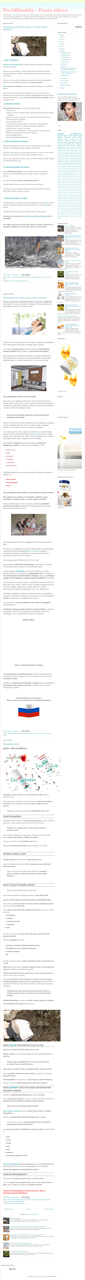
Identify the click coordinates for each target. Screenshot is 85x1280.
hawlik (73, 137)
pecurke (72, 158)
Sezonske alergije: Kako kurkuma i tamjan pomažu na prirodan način (72, 326)
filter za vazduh (32, 551)
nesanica (59, 182)
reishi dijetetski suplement (63, 205)
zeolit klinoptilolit (16, 1201)
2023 (60, 42)
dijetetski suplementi (25, 277)
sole (68, 208)
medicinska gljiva (63, 139)
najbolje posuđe (61, 181)
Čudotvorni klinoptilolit (10, 1164)
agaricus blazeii (65, 171)
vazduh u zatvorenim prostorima (38, 733)
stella (59, 210)
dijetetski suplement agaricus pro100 (74, 174)
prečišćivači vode (74, 184)
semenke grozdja (62, 163)
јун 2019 (63, 66)
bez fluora (22, 1199)
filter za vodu (74, 153)
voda (65, 148)
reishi (76, 139)
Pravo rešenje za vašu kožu (12, 1111)
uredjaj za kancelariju (65, 211)
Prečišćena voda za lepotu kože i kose (67, 316)
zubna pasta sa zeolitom (67, 216)
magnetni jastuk (63, 135)
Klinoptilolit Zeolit (11, 744)
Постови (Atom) (33, 1214)
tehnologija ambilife (75, 210)
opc (69, 158)
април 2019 (64, 80)
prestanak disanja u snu (66, 184)
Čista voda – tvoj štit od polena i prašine (20, 1243)
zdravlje (67, 163)
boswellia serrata (62, 144)
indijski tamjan (61, 145)
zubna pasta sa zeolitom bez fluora (69, 164)
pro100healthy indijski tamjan (76, 197)
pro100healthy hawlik (64, 197)
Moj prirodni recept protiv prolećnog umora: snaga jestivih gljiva (73, 306)
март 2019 (63, 83)
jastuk (62, 155)
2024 (60, 39)
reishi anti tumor (78, 203)
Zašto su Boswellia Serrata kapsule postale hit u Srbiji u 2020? (72, 284)
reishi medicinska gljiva (69, 206)
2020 (60, 48)
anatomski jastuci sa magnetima (66, 142)
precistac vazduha (76, 147)
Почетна (28, 1209)
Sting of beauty (74, 148)
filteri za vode (79, 177)
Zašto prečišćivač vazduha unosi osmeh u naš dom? (25, 298)
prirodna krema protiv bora (69, 187)
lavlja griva (69, 145)
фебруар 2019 (65, 85)
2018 (60, 88)
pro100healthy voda (77, 161)
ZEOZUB (12, 1045)
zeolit (11, 153)
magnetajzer (75, 179)
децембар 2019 (65, 52)
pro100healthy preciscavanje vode (68, 200)
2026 (60, 35)
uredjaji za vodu (64, 213)
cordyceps (70, 152)
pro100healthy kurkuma (76, 160)
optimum (63, 182)
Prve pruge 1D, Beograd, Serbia (16, 1203)
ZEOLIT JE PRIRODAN (11, 60)
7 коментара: (15, 274)
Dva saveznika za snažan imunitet (19, 1251)
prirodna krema (68, 185)
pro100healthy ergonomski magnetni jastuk (67, 195)
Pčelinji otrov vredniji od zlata (67, 94)
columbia (59, 174)
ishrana (33, 277)
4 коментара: (15, 1197)
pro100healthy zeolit (45, 1199)
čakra (81, 216)
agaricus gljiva (71, 171)
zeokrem (5, 1201)
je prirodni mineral (13, 65)
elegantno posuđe (77, 152)
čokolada (59, 218)
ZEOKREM (13, 1087)
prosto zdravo (64, 203)
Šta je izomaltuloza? (15, 1218)
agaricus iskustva (78, 171)
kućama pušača (35, 434)
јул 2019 (63, 64)
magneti (80, 137)
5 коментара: (15, 731)
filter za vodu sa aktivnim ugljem (67, 177)
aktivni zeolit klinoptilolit (13, 1199)
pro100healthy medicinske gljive (65, 161)
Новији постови (8, 1209)
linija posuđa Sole (67, 156)
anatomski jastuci (76, 140)
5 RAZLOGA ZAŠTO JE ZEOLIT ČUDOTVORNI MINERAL (68, 69)
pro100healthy (35, 1199)
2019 (60, 50)
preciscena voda (78, 158)
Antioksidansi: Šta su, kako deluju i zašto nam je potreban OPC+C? (27, 1235)
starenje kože (79, 208)
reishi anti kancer (71, 203)
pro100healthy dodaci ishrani (74, 194)
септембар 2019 (65, 59)
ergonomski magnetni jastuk (64, 153)
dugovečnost (75, 176)
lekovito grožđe (68, 179)
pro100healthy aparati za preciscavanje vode (67, 192)
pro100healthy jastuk (62, 198)
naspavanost (79, 181)
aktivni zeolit (11, 277)
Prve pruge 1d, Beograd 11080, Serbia (18, 280)
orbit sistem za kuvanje (71, 182)
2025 (60, 37)
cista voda (65, 152)
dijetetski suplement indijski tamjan (65, 176)
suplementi (49, 277)
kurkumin (76, 155)
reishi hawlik (70, 205)
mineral (44, 277)
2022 (60, 44)
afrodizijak (60, 171)
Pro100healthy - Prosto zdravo (35, 10)
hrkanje (59, 179)
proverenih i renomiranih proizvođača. (35, 216)
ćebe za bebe (76, 216)
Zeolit (5, 65)
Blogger (55, 1276)
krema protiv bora (69, 155)
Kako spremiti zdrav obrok (76, 169)
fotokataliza (20, 571)
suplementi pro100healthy (65, 210)
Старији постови (48, 1209)
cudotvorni (17, 277)
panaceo (71, 139)
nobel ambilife (73, 135)
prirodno (80, 190)
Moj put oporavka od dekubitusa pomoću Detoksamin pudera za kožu (28, 1226)
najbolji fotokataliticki (70, 181)
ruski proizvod (64, 208)
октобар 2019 (64, 57)
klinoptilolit (38, 277)
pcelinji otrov (79, 182)
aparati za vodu (78, 150)
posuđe (59, 184)
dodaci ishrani (71, 144)
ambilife (10, 733)
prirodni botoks (74, 190)
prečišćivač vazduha (24, 733)
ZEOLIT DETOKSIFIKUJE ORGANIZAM (16, 141)
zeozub (22, 1201)
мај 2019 (63, 78)
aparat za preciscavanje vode (67, 150)
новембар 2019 (65, 55)
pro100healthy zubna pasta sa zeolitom (69, 202)
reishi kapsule (76, 205)
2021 (60, 46)
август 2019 (64, 62)
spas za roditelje (72, 208)
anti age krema (78, 142)
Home (59, 125)
